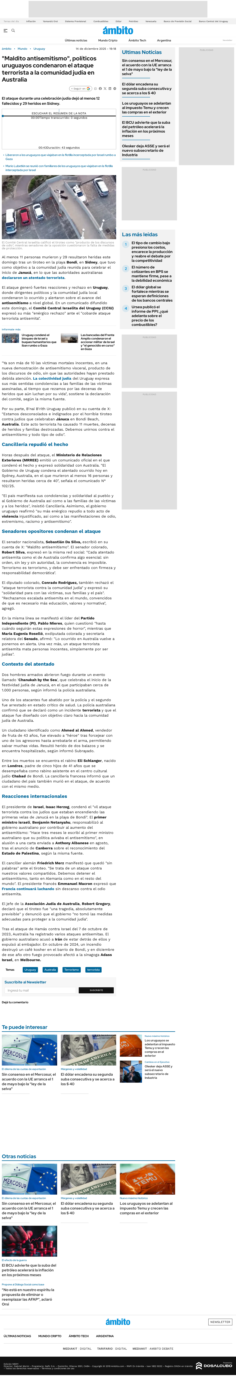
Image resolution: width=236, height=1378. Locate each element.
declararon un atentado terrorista (33, 277)
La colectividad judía (52, 378)
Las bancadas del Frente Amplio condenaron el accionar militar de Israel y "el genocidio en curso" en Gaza (98, 342)
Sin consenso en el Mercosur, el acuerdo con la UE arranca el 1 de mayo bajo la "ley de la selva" (147, 67)
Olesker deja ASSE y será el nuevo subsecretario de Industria (146, 150)
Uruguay (39, 48)
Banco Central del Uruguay (213, 21)
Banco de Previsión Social (178, 21)
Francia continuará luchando (28, 889)
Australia (50, 970)
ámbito (6, 48)
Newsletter (227, 40)
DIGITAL (77, 1348)
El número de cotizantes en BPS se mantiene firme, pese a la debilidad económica (152, 274)
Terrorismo (71, 970)
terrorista (93, 970)
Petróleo (133, 21)
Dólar (119, 21)
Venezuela (150, 21)
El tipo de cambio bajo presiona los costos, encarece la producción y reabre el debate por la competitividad (152, 251)
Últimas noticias (76, 40)
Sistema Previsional (75, 21)
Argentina (164, 40)
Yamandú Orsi (50, 21)
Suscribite (96, 990)
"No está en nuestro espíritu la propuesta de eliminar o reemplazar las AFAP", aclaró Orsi (28, 1297)
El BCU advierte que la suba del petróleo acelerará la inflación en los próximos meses (146, 129)
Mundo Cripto (107, 40)
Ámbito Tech (137, 40)
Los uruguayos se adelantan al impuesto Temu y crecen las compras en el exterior (146, 108)
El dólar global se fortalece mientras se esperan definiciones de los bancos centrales (152, 294)
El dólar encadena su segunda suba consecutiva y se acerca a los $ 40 (147, 88)
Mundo (22, 48)
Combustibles (100, 21)
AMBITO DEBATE (153, 1348)
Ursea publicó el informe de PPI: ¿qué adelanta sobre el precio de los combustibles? (150, 316)
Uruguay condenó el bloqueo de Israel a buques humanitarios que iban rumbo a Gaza (39, 340)
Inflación (31, 21)
